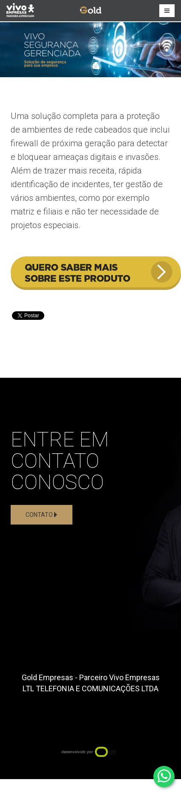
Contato (41, 514)
